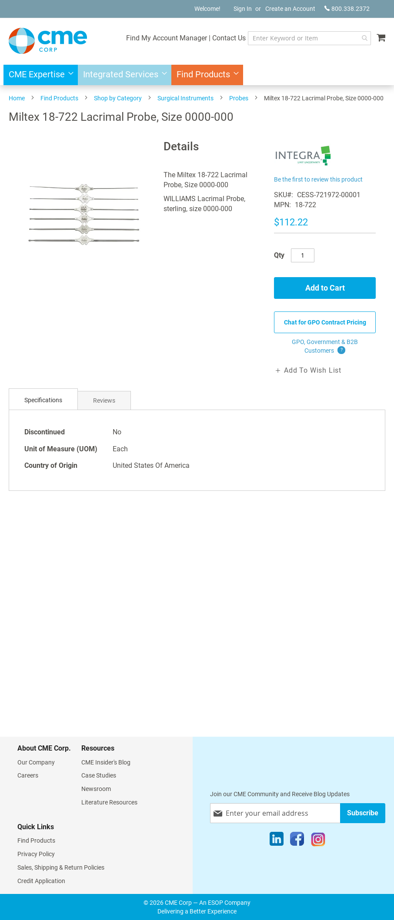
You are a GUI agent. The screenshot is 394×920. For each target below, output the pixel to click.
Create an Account (290, 8)
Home (17, 98)
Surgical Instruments (185, 98)
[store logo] (48, 41)
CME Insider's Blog (105, 762)
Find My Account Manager (166, 38)
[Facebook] (297, 841)
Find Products (59, 98)
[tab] (43, 400)
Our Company (36, 762)
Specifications (43, 400)
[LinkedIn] (277, 841)
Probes (238, 98)
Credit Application (41, 880)
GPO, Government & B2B (325, 346)
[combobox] (309, 38)
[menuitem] (38, 75)
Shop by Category (118, 98)
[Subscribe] (362, 813)
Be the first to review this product (318, 179)
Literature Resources (109, 802)
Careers (27, 775)
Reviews (104, 400)
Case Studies (98, 775)
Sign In (243, 8)
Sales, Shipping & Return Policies (60, 867)
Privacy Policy (36, 854)
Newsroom (96, 788)
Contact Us (229, 38)
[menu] (197, 75)
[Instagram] (318, 841)
